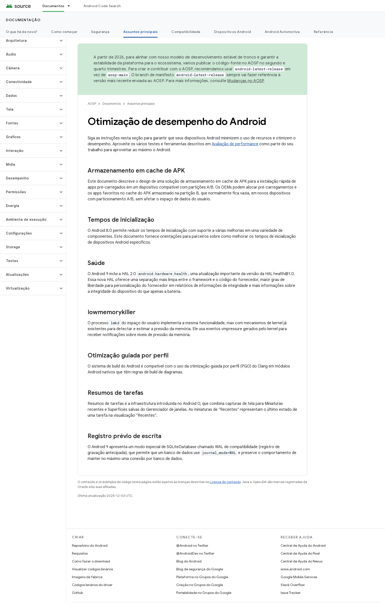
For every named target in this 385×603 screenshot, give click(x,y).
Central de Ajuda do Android (303, 545)
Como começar (64, 31)
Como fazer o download (91, 561)
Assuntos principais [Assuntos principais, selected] (140, 31)
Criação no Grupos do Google (199, 585)
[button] (29, 40)
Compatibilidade (185, 31)
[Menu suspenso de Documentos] (71, 6)
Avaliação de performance (235, 144)
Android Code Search (102, 6)
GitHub (77, 592)
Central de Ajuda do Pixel (300, 553)
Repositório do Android (90, 545)
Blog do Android (189, 561)
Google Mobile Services (299, 577)
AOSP (92, 104)
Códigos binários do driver (92, 585)
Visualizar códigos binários (92, 569)
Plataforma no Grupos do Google (202, 577)
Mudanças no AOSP (245, 80)
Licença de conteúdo (225, 482)
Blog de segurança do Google (199, 569)
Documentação (23, 20)
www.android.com (295, 569)
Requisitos (80, 553)
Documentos (111, 104)
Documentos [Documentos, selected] (53, 6)
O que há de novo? (21, 31)
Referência (323, 31)
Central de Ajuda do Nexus (301, 561)
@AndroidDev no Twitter (195, 553)
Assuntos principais (141, 104)
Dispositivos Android (232, 31)
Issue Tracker (291, 592)
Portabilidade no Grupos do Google (203, 592)
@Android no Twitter (192, 545)
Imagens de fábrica (87, 577)
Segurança (100, 31)
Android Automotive (282, 31)
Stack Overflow (293, 585)
